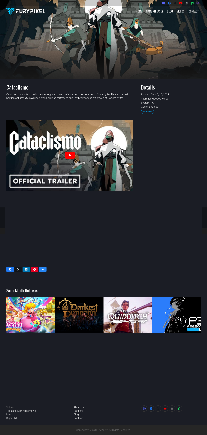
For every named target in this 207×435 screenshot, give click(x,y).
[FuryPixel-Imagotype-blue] (25, 11)
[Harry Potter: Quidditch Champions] (128, 315)
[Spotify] (192, 3)
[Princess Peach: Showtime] (30, 315)
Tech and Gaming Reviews (21, 410)
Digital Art (11, 418)
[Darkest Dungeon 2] (79, 315)
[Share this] (10, 269)
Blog (76, 414)
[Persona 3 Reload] (176, 315)
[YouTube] (181, 3)
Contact (78, 418)
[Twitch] (198, 3)
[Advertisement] (170, 167)
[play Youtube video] (69, 155)
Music (9, 414)
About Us (79, 407)
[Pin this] (34, 269)
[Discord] (163, 3)
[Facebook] (169, 3)
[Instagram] (186, 3)
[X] (175, 3)
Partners (78, 410)
